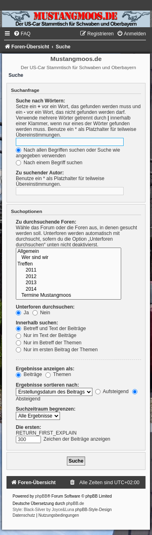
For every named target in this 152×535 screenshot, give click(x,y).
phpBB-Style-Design (93, 509)
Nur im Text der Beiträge (46, 335)
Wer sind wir (68, 257)
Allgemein (68, 251)
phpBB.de (75, 503)
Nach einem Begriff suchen (49, 162)
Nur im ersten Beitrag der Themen (57, 349)
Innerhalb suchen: (37, 323)
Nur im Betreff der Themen (48, 343)
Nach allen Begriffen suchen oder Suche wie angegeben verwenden (68, 153)
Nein (41, 312)
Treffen (68, 264)
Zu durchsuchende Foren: (46, 222)
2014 (68, 289)
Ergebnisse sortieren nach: (47, 385)
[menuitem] (21, 34)
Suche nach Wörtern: (40, 101)
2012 (68, 277)
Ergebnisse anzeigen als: (45, 369)
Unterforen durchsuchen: (45, 307)
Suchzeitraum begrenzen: (45, 409)
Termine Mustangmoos (68, 295)
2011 (68, 270)
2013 (68, 283)
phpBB (41, 496)
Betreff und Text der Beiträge (51, 328)
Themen (58, 374)
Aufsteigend (112, 391)
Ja (22, 312)
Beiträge (29, 374)
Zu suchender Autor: (40, 173)
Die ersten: (28, 427)
